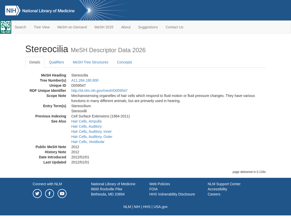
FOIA (153, 189)
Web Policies (159, 184)
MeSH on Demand (72, 27)
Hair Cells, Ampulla (86, 121)
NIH (137, 207)
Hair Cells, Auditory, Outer (92, 137)
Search (20, 27)
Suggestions (148, 27)
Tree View (42, 27)
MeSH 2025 (103, 27)
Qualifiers (56, 62)
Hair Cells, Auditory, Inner (91, 131)
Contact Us (174, 27)
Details (34, 62)
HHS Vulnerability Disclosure (172, 194)
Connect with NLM (47, 184)
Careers (214, 194)
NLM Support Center (224, 184)
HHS (147, 207)
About (126, 27)
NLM (127, 207)
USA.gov (161, 207)
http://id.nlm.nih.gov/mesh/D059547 (99, 91)
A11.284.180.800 (85, 80)
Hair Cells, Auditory (86, 126)
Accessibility (217, 189)
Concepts (124, 62)
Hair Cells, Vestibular (88, 142)
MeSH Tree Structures (90, 62)
